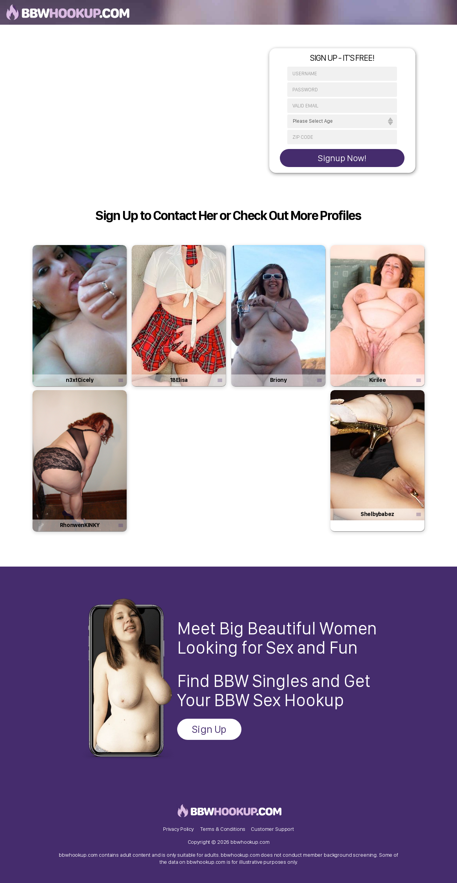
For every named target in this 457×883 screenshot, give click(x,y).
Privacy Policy (178, 829)
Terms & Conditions (222, 829)
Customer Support (272, 829)
